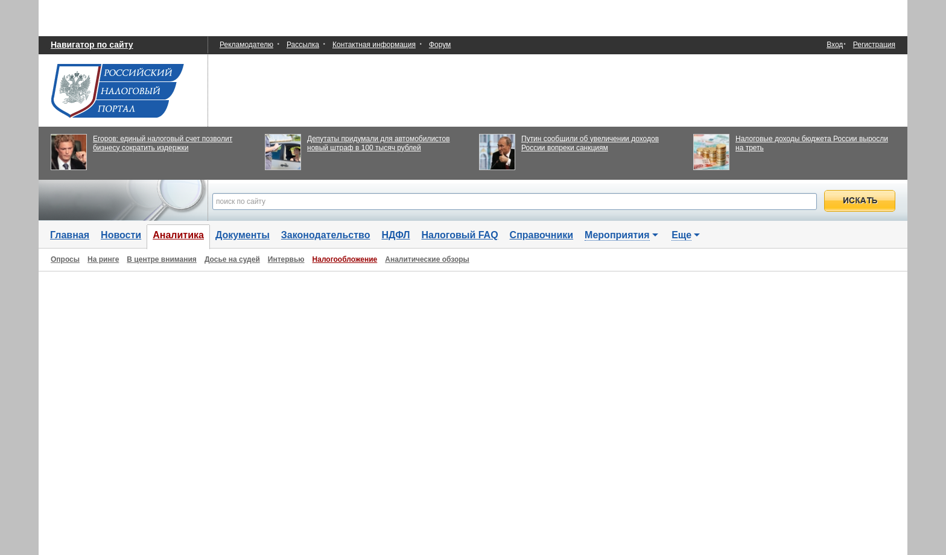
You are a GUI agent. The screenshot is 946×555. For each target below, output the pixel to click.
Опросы (65, 259)
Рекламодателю (246, 44)
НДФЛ (395, 235)
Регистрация (874, 44)
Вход (835, 45)
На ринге (103, 259)
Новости (121, 235)
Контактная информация (374, 44)
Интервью (286, 259)
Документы (242, 235)
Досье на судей (232, 259)
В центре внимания (162, 259)
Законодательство (325, 235)
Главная (69, 235)
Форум (440, 44)
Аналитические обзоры (427, 259)
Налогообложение (345, 259)
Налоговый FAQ (460, 235)
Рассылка (303, 44)
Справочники (542, 235)
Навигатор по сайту (92, 44)
